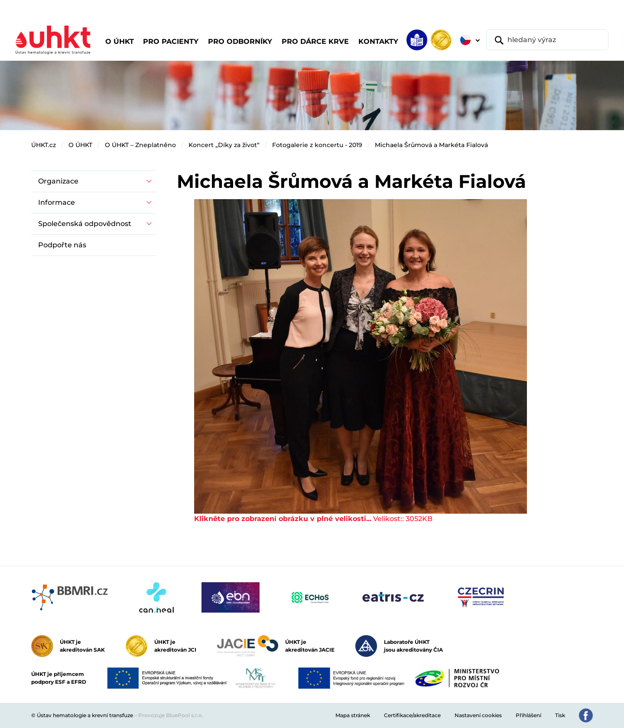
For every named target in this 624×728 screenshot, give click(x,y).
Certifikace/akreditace (412, 715)
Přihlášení (528, 715)
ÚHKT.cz (43, 145)
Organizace (58, 181)
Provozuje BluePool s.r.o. (170, 715)
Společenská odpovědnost (84, 224)
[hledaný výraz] (547, 40)
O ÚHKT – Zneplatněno (140, 145)
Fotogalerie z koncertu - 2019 (317, 145)
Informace (56, 202)
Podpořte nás (62, 245)
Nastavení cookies (478, 715)
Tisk (560, 715)
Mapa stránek (352, 715)
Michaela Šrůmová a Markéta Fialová (431, 145)
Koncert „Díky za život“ (224, 145)
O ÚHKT (80, 145)
